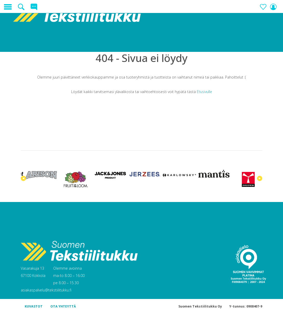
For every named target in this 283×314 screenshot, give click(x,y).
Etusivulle (204, 91)
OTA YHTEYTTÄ (63, 306)
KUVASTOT (34, 306)
